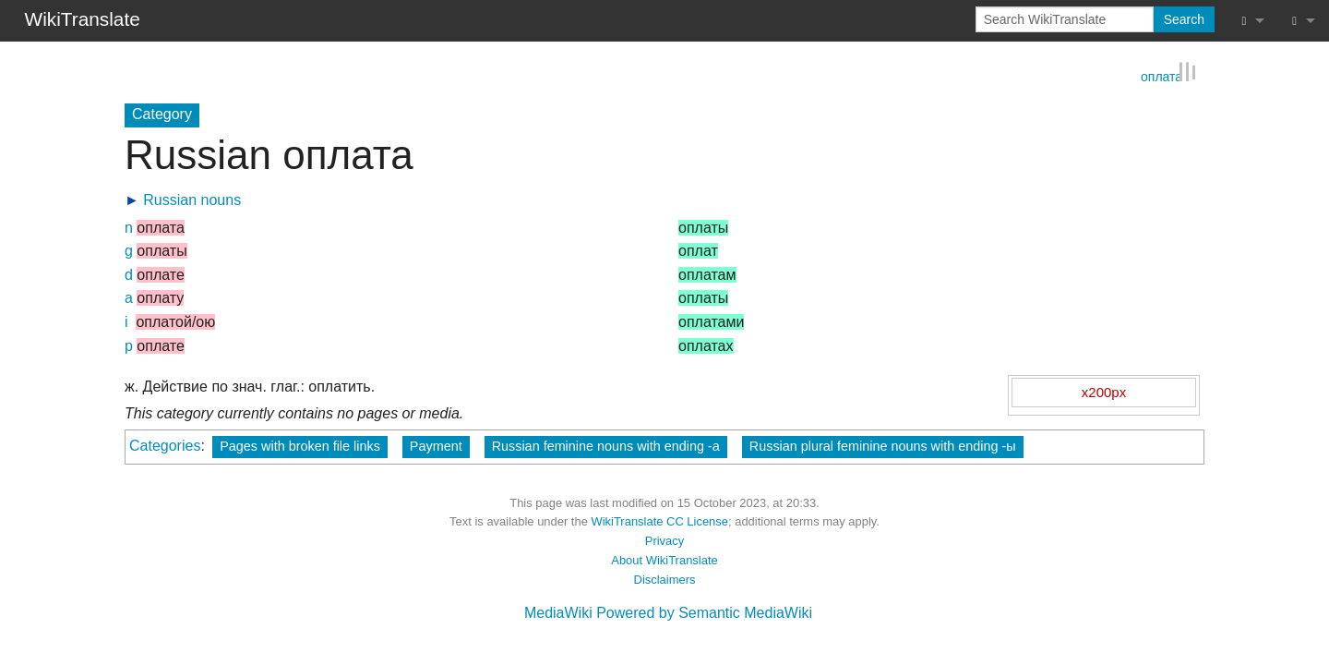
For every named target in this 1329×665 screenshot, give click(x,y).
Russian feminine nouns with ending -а (606, 445)
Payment (436, 445)
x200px (1104, 390)
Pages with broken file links (300, 445)
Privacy (664, 540)
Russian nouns (192, 199)
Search (1184, 19)
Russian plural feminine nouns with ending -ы (882, 445)
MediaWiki (558, 612)
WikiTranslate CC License (659, 520)
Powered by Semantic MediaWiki (704, 612)
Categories (164, 445)
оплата (1161, 73)
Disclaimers (665, 578)
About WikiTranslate (664, 559)
